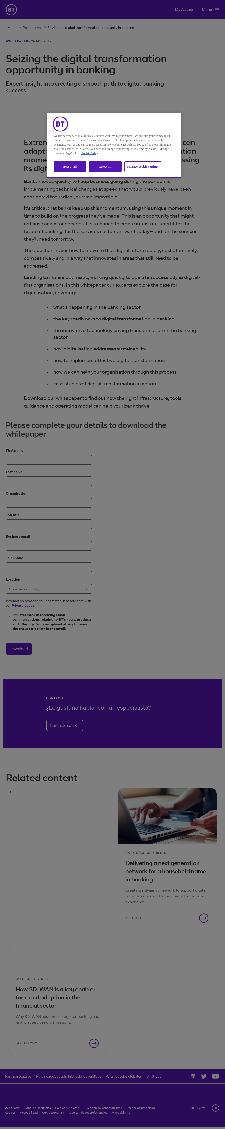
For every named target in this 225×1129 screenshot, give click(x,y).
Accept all (70, 166)
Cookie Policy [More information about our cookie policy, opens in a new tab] (89, 153)
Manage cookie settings (143, 166)
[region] (114, 145)
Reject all (105, 166)
